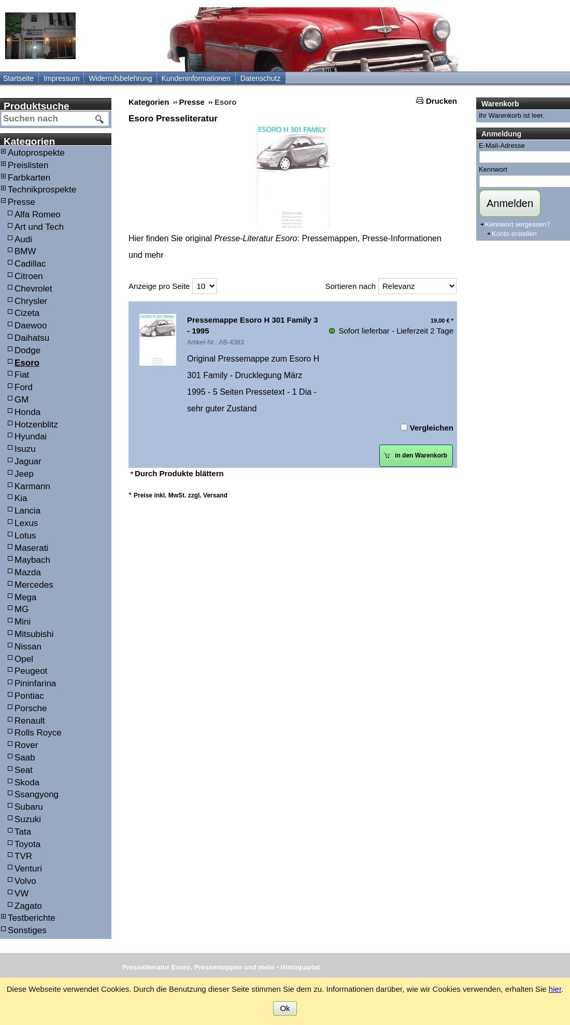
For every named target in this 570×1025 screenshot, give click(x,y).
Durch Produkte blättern (179, 473)
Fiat (22, 375)
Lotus (25, 536)
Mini (23, 622)
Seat (24, 770)
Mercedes (34, 585)
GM (21, 400)
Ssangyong (37, 794)
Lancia (27, 511)
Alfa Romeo (38, 214)
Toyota (27, 844)
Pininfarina (35, 683)
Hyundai (31, 436)
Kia (21, 498)
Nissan (28, 647)
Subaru (29, 807)
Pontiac (29, 696)
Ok (285, 1008)
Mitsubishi (34, 634)
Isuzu (25, 449)
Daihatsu (32, 338)
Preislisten (28, 165)
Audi (23, 239)
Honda (27, 412)
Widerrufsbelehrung (120, 78)
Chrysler (31, 301)
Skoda (27, 782)
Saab (25, 758)
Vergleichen (431, 427)
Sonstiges (27, 930)
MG (21, 609)
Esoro (27, 363)
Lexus (26, 523)
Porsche (31, 708)
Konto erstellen (514, 234)
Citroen (29, 276)
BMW (25, 251)
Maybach (32, 560)
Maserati (31, 548)
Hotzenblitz (36, 425)
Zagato (28, 906)
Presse (21, 202)
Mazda (28, 572)
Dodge (27, 350)
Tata (23, 832)
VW (21, 893)
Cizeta (27, 313)
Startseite (18, 78)
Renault (30, 721)
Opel (24, 659)
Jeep (24, 474)
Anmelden (510, 203)
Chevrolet (33, 289)
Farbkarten (29, 178)
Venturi (28, 869)
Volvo (25, 881)
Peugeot (31, 671)
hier (555, 989)
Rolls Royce (38, 733)
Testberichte (31, 918)
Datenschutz (260, 78)
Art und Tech (39, 227)
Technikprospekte (42, 190)
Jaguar (28, 461)
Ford (24, 387)
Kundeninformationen (196, 78)
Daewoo (31, 325)
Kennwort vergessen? (517, 224)
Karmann (32, 486)
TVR (23, 856)
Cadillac (30, 264)
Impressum (61, 78)
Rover (26, 745)
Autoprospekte (36, 153)
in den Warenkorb (415, 455)
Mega (26, 597)
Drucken (441, 100)
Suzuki (28, 819)
